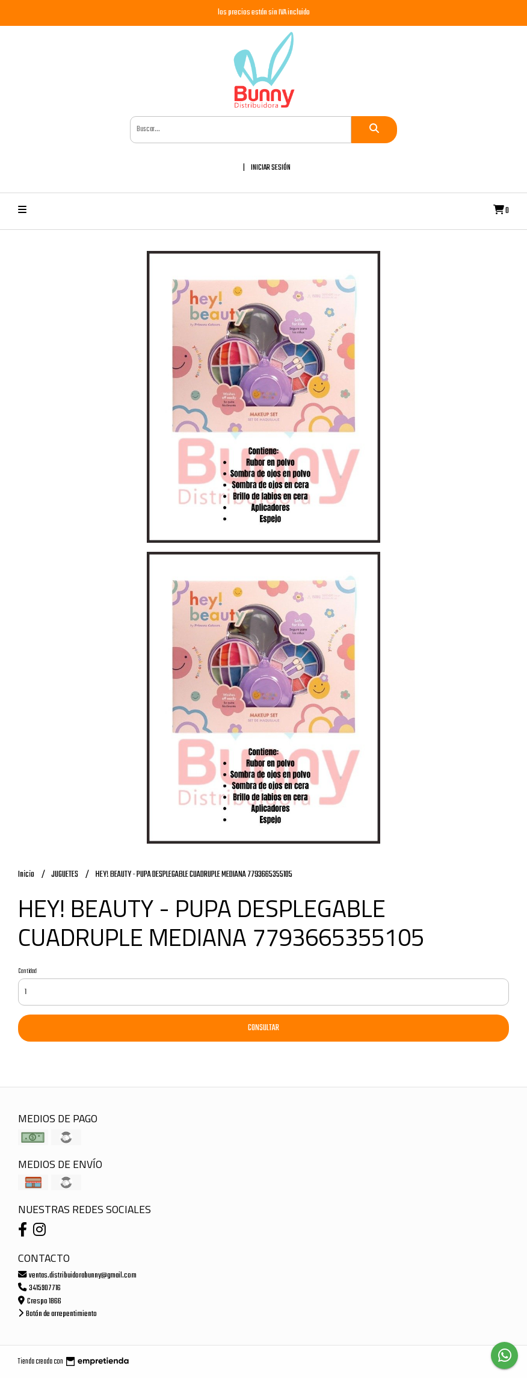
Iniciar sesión (271, 167)
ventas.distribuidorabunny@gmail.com (77, 1275)
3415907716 (39, 1288)
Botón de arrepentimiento (57, 1314)
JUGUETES (65, 875)
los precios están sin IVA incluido (264, 12)
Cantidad (27, 971)
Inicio (26, 875)
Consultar (263, 1028)
